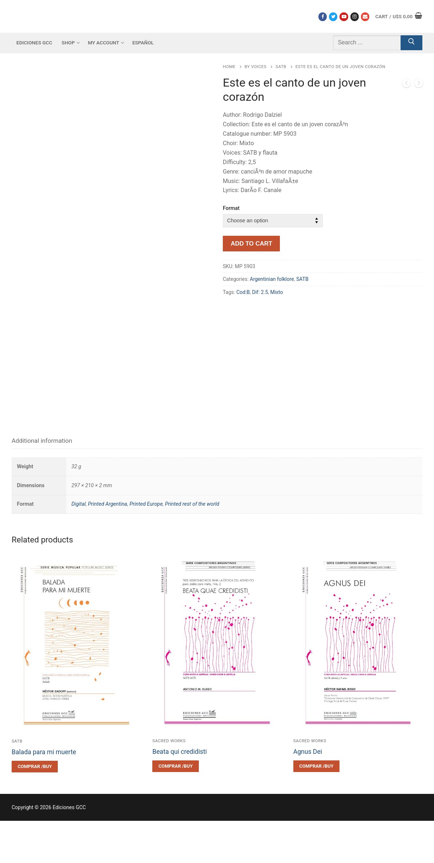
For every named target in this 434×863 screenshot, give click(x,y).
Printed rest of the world (192, 547)
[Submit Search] (411, 43)
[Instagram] (354, 16)
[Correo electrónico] (365, 16)
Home (229, 66)
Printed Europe (145, 547)
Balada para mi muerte (44, 794)
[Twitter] (333, 16)
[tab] (42, 483)
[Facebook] (322, 16)
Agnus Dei (307, 794)
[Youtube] (343, 16)
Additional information (42, 482)
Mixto (276, 292)
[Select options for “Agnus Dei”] (316, 808)
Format (231, 208)
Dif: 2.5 (260, 292)
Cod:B (243, 292)
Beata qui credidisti (179, 794)
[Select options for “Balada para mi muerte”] (35, 809)
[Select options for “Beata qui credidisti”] (175, 808)
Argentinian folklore (272, 279)
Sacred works (168, 783)
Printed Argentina (107, 547)
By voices (255, 66)
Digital (78, 547)
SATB (281, 66)
